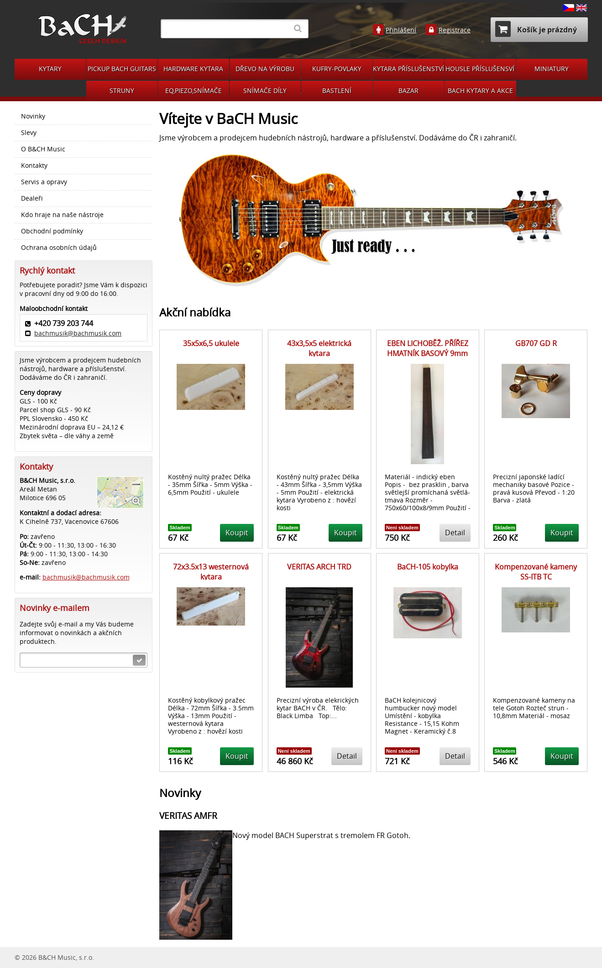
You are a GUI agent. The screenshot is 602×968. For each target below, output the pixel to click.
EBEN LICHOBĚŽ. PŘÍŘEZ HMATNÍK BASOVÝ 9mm (427, 348)
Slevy (29, 133)
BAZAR (408, 90)
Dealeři (32, 198)
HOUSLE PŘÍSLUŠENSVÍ (479, 68)
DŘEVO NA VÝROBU (265, 68)
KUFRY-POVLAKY (336, 68)
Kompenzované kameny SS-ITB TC (536, 572)
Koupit (236, 533)
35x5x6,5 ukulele (211, 343)
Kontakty (34, 165)
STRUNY (122, 90)
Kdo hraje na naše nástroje (62, 215)
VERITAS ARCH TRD (319, 567)
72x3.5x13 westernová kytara (211, 572)
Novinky (33, 116)
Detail (455, 533)
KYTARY (50, 68)
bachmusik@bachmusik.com (77, 333)
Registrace (455, 30)
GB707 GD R (536, 343)
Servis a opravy (44, 182)
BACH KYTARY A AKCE (480, 90)
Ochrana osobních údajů (59, 247)
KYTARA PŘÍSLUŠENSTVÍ (408, 68)
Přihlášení (401, 30)
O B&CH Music (43, 149)
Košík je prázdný (536, 29)
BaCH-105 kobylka (427, 567)
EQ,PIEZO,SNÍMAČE (193, 90)
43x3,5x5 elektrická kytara (319, 348)
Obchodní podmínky (52, 231)
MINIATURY (551, 68)
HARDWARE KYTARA (193, 68)
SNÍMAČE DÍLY (265, 90)
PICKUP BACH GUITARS (122, 68)
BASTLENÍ (336, 90)
